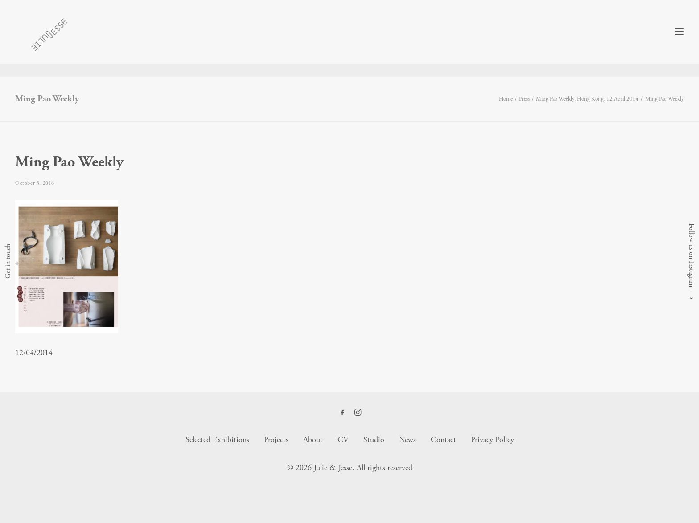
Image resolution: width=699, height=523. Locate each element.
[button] (342, 414)
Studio (373, 440)
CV (343, 440)
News (407, 440)
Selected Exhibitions (217, 440)
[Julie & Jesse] (44, 38)
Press (524, 99)
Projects (276, 440)
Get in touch (7, 261)
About (313, 440)
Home (506, 99)
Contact (443, 440)
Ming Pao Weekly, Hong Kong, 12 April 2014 (587, 99)
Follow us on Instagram (691, 255)
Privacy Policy (492, 440)
